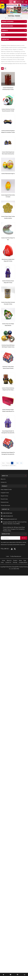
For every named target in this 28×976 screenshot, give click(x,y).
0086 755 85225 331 (8, 307)
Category (12, 18)
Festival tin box (4, 294)
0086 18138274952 (7, 305)
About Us (3, 270)
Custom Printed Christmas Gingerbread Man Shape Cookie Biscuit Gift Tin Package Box (7, 225)
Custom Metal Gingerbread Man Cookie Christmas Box (20, 106)
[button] (12, 12)
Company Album (23, 354)
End (21, 254)
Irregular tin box (5, 284)
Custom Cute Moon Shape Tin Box (21, 146)
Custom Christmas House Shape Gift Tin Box (21, 165)
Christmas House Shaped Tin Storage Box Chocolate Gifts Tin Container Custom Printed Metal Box (21, 245)
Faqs (25, 352)
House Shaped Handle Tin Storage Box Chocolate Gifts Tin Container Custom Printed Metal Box (7, 245)
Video (2, 354)
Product (15, 352)
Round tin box (4, 290)
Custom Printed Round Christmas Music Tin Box (7, 86)
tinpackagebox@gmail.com (10, 310)
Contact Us (3, 274)
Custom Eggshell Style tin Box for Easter (21, 126)
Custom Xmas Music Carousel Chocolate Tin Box (7, 186)
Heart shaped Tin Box (6, 281)
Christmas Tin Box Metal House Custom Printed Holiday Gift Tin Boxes (20, 205)
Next (18, 254)
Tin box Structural (5, 297)
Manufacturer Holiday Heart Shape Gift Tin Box (7, 165)
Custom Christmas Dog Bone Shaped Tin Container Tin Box (7, 106)
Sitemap (15, 354)
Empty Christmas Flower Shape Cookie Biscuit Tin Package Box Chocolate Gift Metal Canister (21, 225)
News (20, 352)
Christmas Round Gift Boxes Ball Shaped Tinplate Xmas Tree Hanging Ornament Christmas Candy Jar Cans (7, 205)
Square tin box (4, 287)
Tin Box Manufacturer (15, 348)
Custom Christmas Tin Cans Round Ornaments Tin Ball (20, 87)
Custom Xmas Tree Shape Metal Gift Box (21, 185)
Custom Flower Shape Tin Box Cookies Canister (7, 146)
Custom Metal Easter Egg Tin (7, 126)
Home (7, 18)
